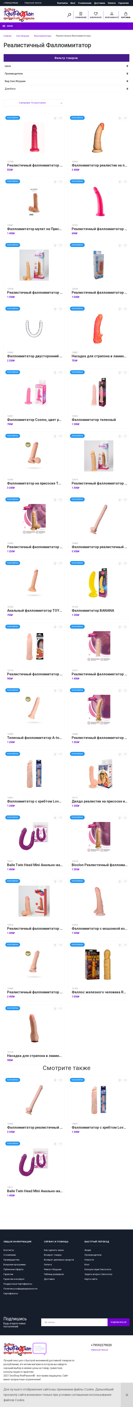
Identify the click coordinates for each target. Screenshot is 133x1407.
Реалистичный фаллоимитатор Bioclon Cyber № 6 (99, 676)
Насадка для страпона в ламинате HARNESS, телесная (35, 1058)
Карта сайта (91, 1280)
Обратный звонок (34, 3)
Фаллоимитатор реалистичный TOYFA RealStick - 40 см (99, 549)
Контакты (62, 3)
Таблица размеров (54, 1276)
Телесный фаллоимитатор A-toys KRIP (35, 740)
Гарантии (123, 3)
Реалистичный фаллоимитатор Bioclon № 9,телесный (35, 549)
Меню (8, 28)
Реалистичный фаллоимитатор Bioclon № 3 (99, 485)
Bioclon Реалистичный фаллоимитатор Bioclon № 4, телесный (99, 867)
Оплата (112, 3)
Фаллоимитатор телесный (94, 422)
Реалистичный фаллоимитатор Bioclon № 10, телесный (35, 294)
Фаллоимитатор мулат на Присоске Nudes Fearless (35, 231)
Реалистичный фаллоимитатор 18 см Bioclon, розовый (99, 231)
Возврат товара (52, 1256)
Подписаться (117, 1324)
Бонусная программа (14, 1266)
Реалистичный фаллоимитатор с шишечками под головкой (35, 676)
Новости (89, 1261)
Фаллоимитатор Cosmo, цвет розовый (35, 422)
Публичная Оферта (13, 1271)
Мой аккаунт (112, 15)
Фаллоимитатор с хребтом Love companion (35, 803)
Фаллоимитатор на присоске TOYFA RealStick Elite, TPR (35, 485)
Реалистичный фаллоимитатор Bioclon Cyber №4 (35, 930)
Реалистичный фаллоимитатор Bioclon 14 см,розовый (35, 167)
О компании (84, 3)
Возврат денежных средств (59, 1261)
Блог (73, 3)
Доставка (99, 3)
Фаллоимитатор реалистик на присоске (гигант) (99, 167)
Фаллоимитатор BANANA (93, 612)
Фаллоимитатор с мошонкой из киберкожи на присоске (99, 930)
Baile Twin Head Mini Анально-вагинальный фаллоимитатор (35, 867)
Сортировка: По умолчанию (32, 105)
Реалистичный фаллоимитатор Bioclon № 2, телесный (99, 740)
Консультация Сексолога (98, 1271)
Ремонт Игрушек (52, 1271)
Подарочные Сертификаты (17, 1285)
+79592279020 (10, 3)
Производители (93, 1256)
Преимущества (11, 1261)
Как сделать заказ (54, 1251)
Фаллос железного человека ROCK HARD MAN (99, 994)
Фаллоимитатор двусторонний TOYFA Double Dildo (35, 358)
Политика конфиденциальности (20, 1290)
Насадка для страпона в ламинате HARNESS (99, 358)
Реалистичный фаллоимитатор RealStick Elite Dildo (35, 994)
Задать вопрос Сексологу (98, 1276)
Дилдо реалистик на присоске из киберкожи (99, 803)
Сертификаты (10, 1295)
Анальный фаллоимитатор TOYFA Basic (35, 612)
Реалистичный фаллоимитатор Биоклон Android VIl (99, 294)
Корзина (125, 15)
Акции (88, 1251)
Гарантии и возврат (14, 1280)
